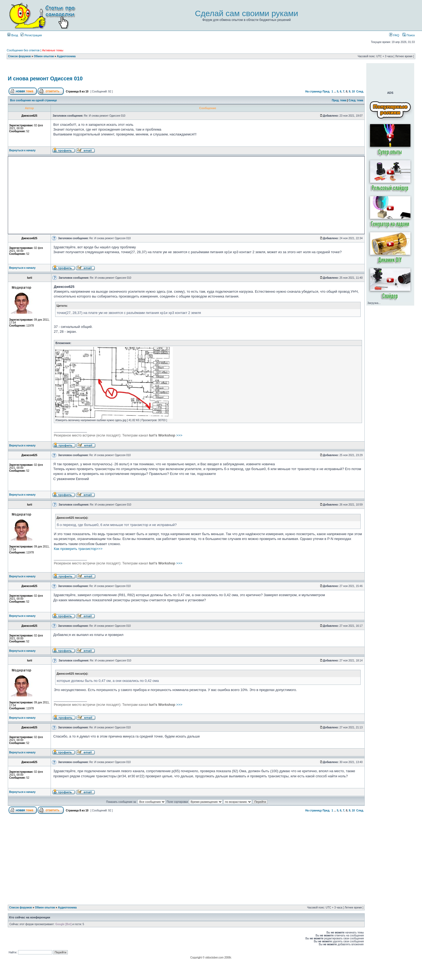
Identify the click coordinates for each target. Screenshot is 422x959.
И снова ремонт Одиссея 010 (45, 78)
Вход (12, 35)
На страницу (313, 91)
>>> (118, 435)
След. (360, 91)
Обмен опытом (44, 56)
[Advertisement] (186, 68)
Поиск (408, 35)
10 (353, 91)
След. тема (356, 100)
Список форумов (19, 56)
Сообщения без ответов (23, 50)
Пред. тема (339, 100)
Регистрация (31, 35)
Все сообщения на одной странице (33, 100)
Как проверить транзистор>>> (78, 549)
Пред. (326, 91)
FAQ (394, 35)
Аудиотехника (66, 56)
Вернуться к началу (22, 150)
